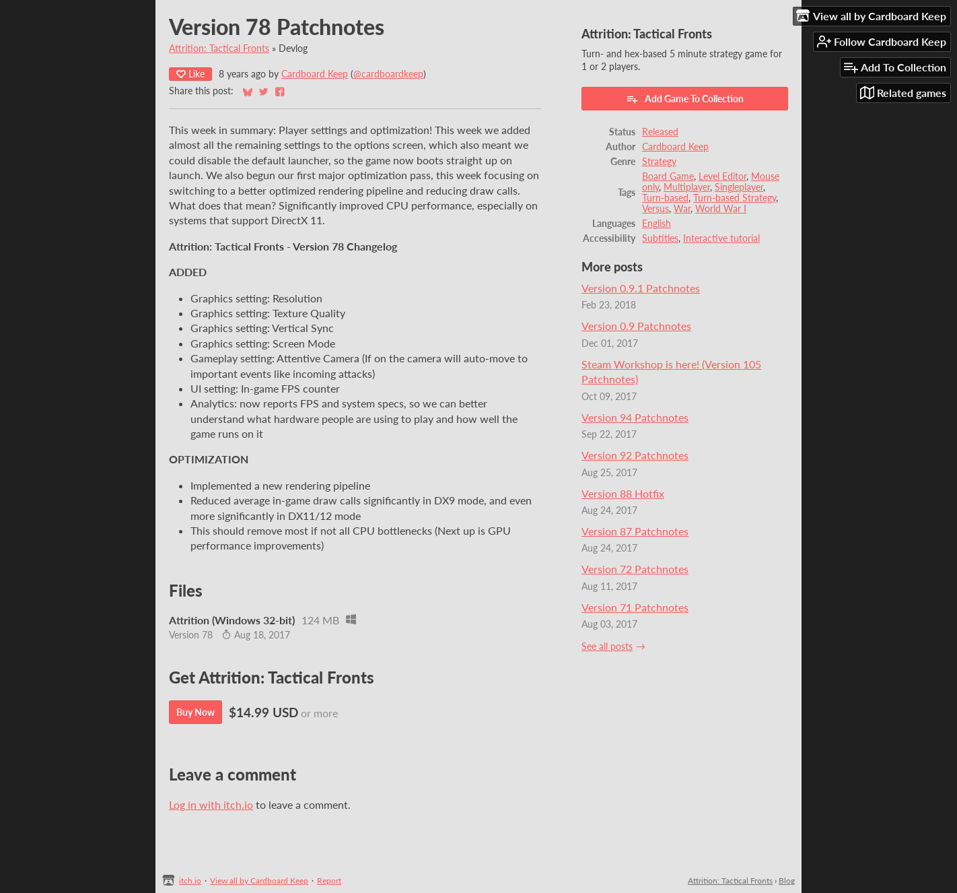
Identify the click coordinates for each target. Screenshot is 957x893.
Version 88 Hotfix (622, 493)
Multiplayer (687, 187)
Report (329, 880)
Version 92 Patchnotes (634, 455)
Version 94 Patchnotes (634, 417)
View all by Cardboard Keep (259, 880)
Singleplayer (739, 187)
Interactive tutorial (721, 238)
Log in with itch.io (211, 804)
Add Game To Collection (685, 99)
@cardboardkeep (388, 74)
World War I (720, 208)
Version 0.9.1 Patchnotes (640, 288)
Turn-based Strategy (734, 198)
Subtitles (660, 238)
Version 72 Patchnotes (634, 568)
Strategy (659, 161)
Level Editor (722, 176)
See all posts (607, 646)
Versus (655, 208)
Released (660, 132)
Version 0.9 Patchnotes (636, 325)
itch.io (190, 880)
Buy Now (195, 712)
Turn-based (665, 198)
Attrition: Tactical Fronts (219, 48)
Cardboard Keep (314, 74)
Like (190, 73)
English (656, 223)
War (682, 208)
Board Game (668, 176)
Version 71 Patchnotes (634, 607)
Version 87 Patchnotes (634, 531)
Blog (787, 880)
